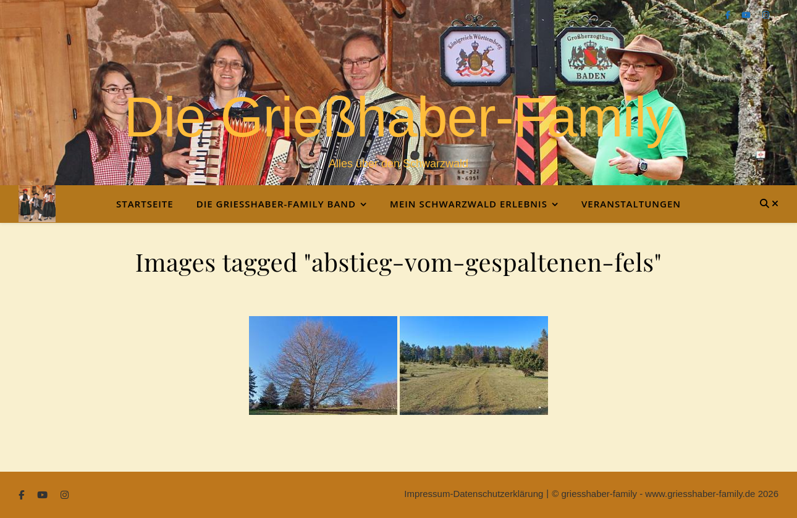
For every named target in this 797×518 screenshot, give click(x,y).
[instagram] (765, 15)
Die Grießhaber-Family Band (276, 204)
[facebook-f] (729, 15)
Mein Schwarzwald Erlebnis (468, 204)
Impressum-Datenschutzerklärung (473, 493)
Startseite (145, 204)
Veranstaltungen (631, 204)
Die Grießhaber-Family (398, 117)
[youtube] (747, 15)
